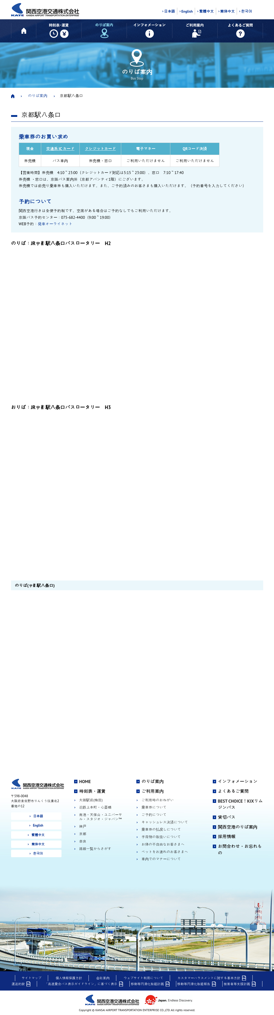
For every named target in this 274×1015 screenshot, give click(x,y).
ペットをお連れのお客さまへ (165, 852)
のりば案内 (37, 95)
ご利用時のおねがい (158, 800)
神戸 (82, 826)
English (187, 11)
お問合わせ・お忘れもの (240, 850)
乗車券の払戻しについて (161, 829)
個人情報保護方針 (69, 978)
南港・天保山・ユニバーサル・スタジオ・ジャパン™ (100, 817)
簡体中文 (227, 11)
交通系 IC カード (60, 148)
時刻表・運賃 (92, 791)
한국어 (246, 11)
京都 (82, 834)
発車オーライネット (55, 223)
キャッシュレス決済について (165, 822)
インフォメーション (238, 781)
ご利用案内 (153, 791)
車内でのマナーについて (161, 859)
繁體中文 (206, 11)
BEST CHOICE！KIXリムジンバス (240, 804)
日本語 (169, 11)
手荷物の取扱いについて (161, 837)
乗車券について (154, 807)
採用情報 (227, 836)
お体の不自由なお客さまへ (163, 844)
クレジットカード (100, 148)
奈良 (82, 841)
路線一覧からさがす (95, 849)
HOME (85, 781)
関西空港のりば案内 (238, 827)
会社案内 (103, 978)
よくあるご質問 (233, 791)
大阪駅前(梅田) (91, 800)
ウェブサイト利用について (143, 978)
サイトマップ (31, 978)
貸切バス (227, 817)
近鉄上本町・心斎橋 (95, 807)
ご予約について (154, 815)
